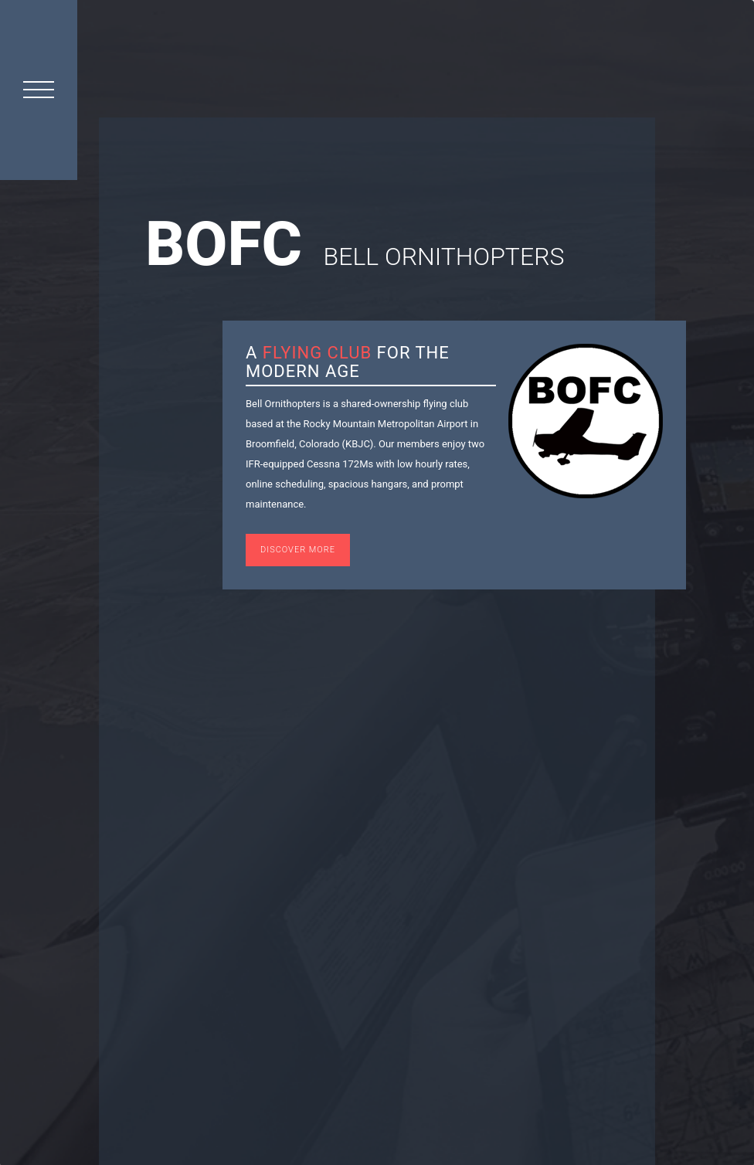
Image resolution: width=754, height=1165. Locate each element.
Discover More (297, 550)
